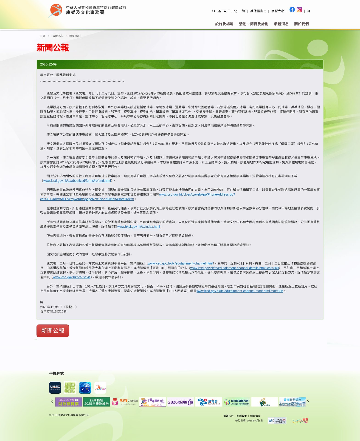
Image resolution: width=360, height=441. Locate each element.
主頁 (42, 35)
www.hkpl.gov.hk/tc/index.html (138, 226)
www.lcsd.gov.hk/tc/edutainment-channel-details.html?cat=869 (234, 268)
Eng (234, 11)
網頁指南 (255, 416)
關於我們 (301, 24)
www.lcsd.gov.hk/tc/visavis (71, 277)
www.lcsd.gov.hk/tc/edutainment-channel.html (180, 263)
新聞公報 (52, 330)
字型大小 (277, 11)
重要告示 (228, 416)
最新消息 (281, 24)
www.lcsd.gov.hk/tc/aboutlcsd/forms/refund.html (77, 180)
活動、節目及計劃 (253, 24)
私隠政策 (242, 416)
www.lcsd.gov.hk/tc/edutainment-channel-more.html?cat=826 (240, 291)
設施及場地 (224, 24)
